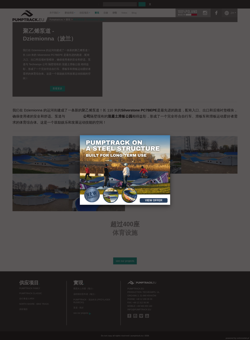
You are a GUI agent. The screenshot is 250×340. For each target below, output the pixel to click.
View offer (153, 200)
